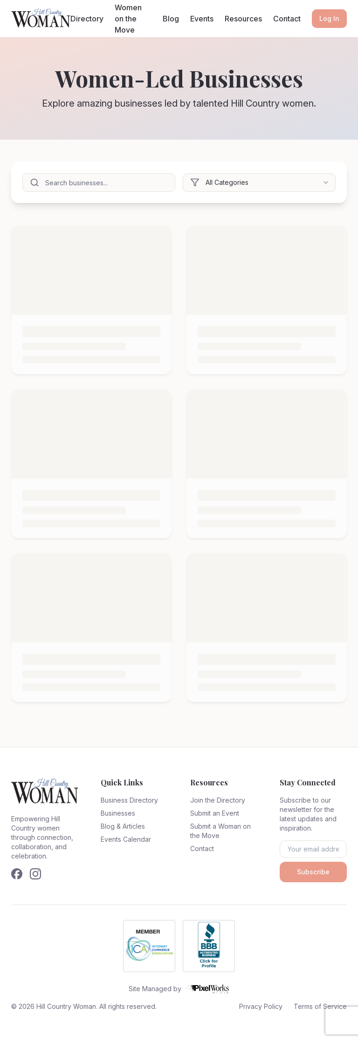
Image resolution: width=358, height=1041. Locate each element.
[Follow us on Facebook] (16, 873)
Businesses (118, 813)
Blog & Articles (123, 826)
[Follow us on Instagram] (35, 873)
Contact (287, 18)
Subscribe (313, 872)
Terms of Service (320, 1006)
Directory (86, 18)
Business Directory (129, 800)
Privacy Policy (260, 1006)
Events (201, 18)
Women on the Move (128, 18)
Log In (329, 18)
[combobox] (259, 182)
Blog (171, 18)
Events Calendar (126, 839)
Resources (243, 18)
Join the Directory (217, 800)
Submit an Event (214, 813)
